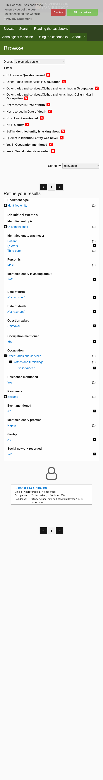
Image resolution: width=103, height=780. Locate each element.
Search (24, 29)
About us (78, 37)
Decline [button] (58, 12)
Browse (9, 29)
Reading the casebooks (51, 29)
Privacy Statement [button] (19, 18)
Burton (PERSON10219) (31, 487)
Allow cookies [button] (82, 12)
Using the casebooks (52, 37)
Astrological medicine (17, 37)
